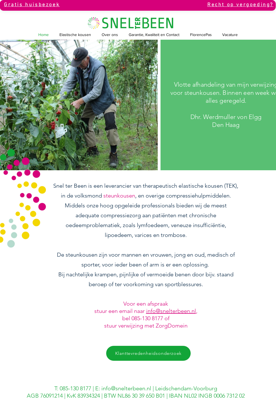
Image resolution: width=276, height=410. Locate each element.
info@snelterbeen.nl (171, 311)
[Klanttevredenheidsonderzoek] (148, 353)
